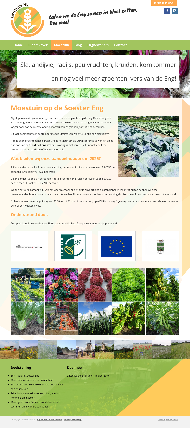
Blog (78, 45)
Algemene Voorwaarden (49, 419)
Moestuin (61, 45)
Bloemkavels (38, 45)
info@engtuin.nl (164, 2)
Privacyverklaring (73, 419)
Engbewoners (98, 45)
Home (18, 45)
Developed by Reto (168, 419)
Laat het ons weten (42, 145)
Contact (120, 45)
